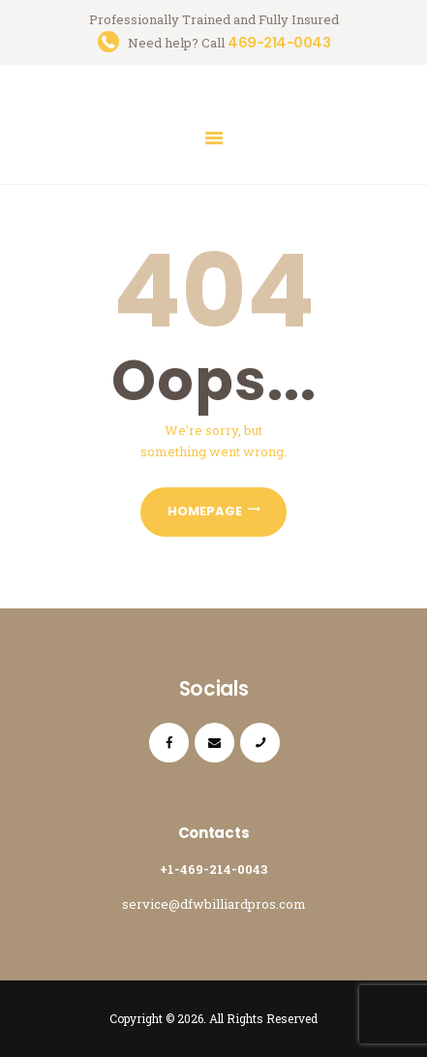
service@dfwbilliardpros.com (214, 904)
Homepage (205, 511)
